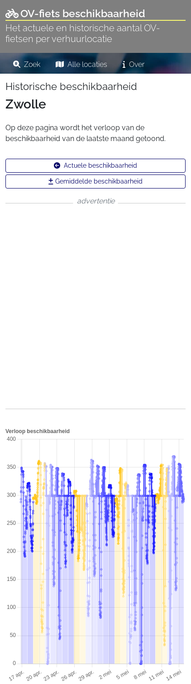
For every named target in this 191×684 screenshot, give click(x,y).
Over (133, 64)
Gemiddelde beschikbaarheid (95, 181)
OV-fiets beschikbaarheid (75, 13)
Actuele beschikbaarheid (95, 165)
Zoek (26, 64)
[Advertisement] (95, 306)
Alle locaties (81, 64)
